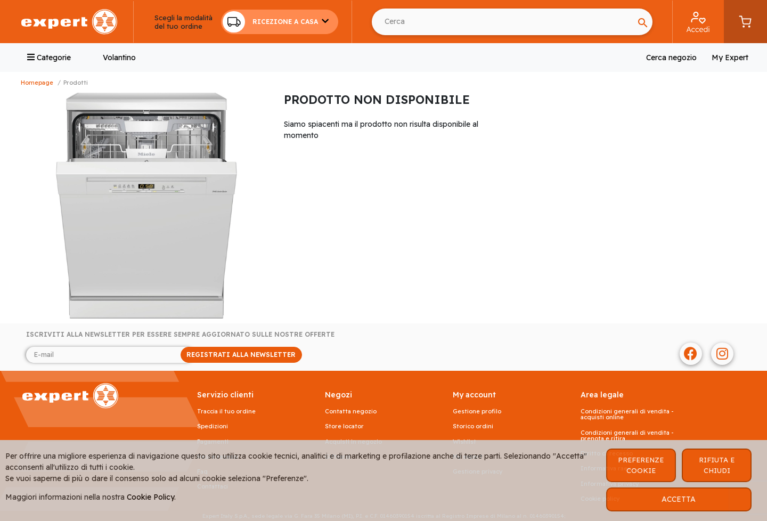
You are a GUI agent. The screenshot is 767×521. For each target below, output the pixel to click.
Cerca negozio (671, 57)
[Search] (502, 22)
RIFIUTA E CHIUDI (717, 465)
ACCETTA (679, 499)
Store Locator (344, 426)
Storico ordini (473, 426)
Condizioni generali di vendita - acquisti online (627, 414)
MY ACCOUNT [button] (474, 395)
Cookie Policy (150, 497)
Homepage (37, 82)
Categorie (49, 57)
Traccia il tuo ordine (226, 411)
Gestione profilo (477, 411)
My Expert (730, 57)
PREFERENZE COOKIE (641, 465)
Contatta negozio (351, 411)
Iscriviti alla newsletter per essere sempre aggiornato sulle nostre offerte (180, 334)
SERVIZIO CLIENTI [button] (225, 395)
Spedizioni (212, 426)
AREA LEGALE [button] (602, 395)
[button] (279, 22)
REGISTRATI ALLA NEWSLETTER (241, 355)
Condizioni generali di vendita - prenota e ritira (627, 436)
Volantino (119, 57)
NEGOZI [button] (338, 395)
